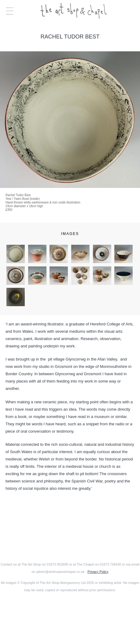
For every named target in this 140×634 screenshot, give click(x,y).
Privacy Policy (97, 572)
